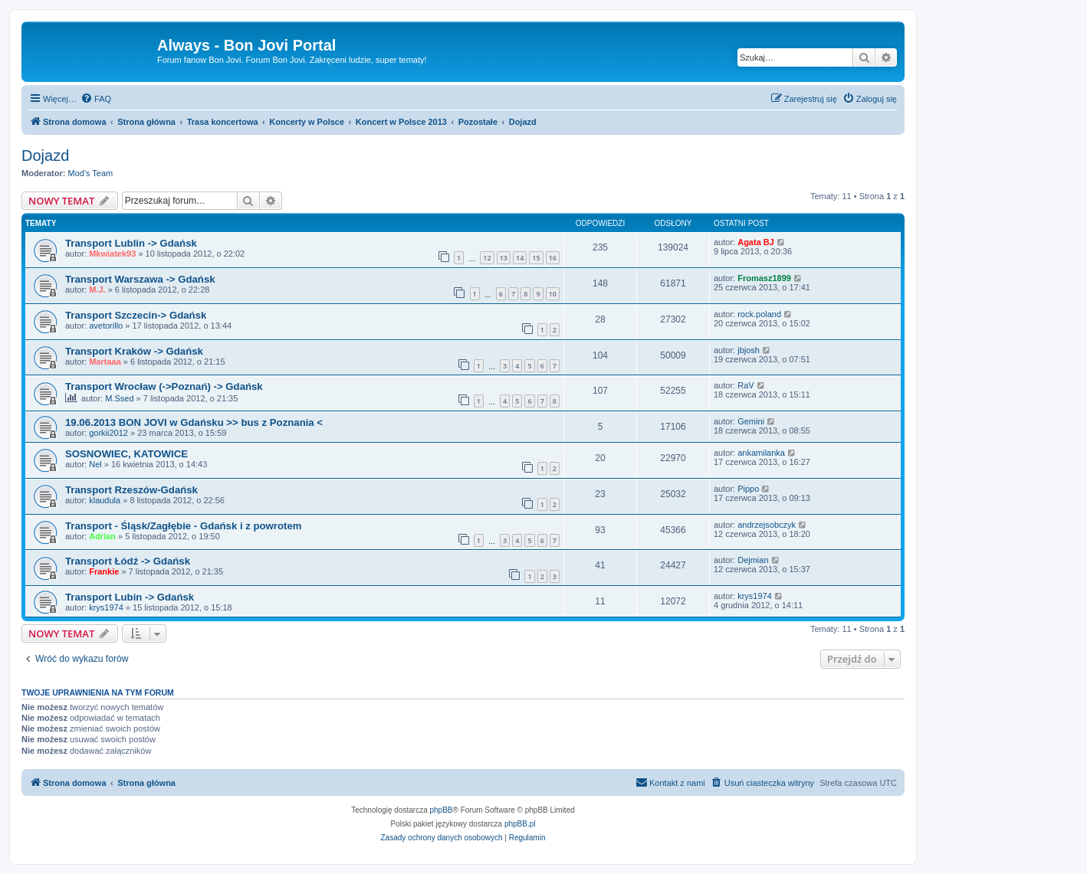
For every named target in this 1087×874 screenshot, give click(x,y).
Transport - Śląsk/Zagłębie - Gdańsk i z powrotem (183, 526)
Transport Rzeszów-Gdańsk (131, 490)
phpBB (441, 810)
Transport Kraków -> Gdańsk (134, 351)
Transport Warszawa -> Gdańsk (140, 279)
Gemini (750, 421)
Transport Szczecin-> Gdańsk (135, 315)
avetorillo (106, 325)
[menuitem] (95, 99)
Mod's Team (90, 173)
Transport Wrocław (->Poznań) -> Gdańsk (164, 386)
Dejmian (752, 560)
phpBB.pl (520, 824)
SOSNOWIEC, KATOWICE (126, 454)
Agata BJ (755, 242)
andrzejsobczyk (766, 524)
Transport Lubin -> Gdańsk (129, 597)
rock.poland (759, 314)
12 (487, 258)
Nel (95, 464)
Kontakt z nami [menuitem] (670, 782)
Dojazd (45, 155)
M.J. (97, 289)
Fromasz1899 (764, 278)
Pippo (748, 488)
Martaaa (105, 361)
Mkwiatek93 (112, 253)
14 (520, 258)
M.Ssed (119, 398)
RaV (745, 385)
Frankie (104, 571)
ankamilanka (761, 452)
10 (553, 294)
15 (536, 258)
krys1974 (106, 607)
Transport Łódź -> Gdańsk (127, 561)
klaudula (104, 500)
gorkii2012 (108, 432)
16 (553, 258)
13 (503, 258)
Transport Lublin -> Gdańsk (131, 243)
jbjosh (748, 350)
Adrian (102, 536)
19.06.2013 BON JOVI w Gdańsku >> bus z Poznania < (194, 422)
